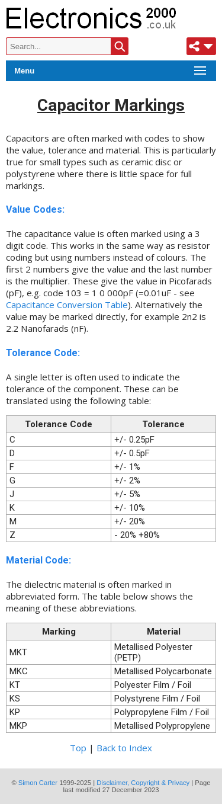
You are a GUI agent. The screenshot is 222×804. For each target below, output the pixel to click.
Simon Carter (37, 782)
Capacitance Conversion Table (67, 304)
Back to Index (124, 748)
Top (78, 748)
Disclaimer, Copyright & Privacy (142, 782)
